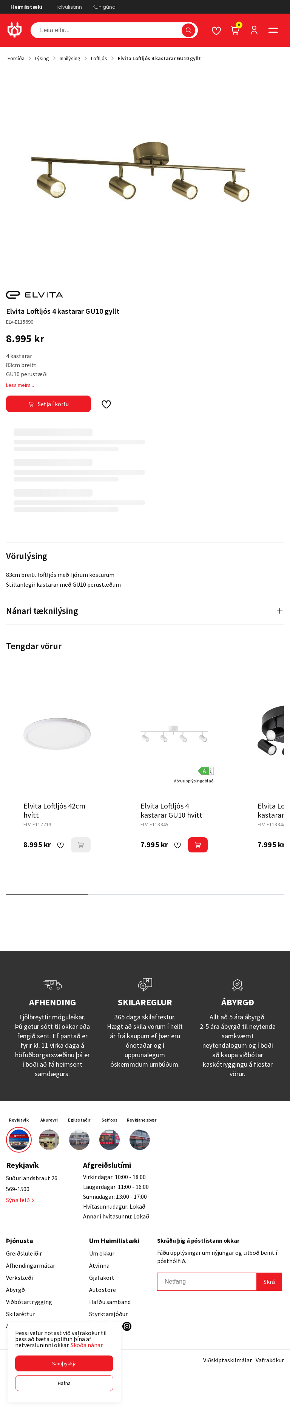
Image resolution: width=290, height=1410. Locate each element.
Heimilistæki (26, 6)
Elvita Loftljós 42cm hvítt (54, 810)
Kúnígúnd (104, 6)
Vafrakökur (270, 1360)
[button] (64, 1363)
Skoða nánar (87, 1345)
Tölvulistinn (69, 6)
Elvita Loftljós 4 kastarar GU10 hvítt (171, 810)
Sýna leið (20, 1200)
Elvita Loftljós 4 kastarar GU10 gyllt (159, 58)
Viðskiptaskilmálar (227, 1360)
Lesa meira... (20, 385)
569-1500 (17, 1189)
